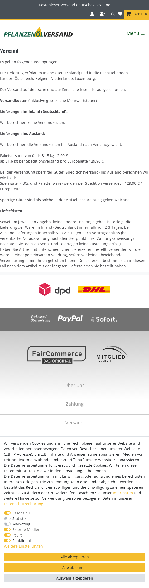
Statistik (19, 518)
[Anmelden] (92, 14)
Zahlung (75, 404)
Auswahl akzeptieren (74, 578)
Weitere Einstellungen (23, 546)
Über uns (74, 385)
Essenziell (21, 513)
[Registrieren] (103, 14)
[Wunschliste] (120, 14)
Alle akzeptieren (74, 556)
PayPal (18, 535)
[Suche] (112, 14)
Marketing (21, 524)
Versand (74, 422)
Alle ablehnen (74, 567)
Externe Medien (26, 529)
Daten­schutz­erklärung (23, 503)
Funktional (21, 540)
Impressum (123, 492)
